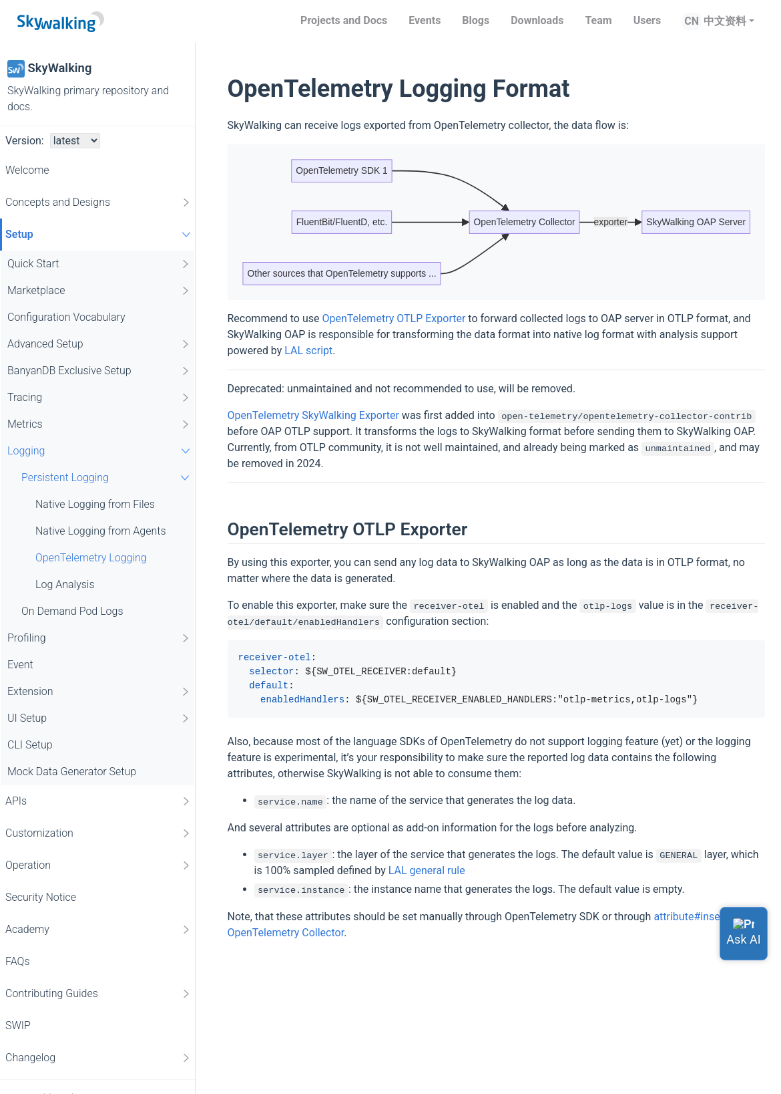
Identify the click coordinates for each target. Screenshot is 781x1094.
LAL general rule (426, 870)
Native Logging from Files (95, 504)
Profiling (99, 638)
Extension (99, 692)
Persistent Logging (107, 477)
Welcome (27, 170)
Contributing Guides (98, 994)
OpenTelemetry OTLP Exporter (393, 318)
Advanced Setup (99, 344)
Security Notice (40, 897)
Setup (99, 234)
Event (20, 664)
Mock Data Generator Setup (71, 771)
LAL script (308, 350)
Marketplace (99, 291)
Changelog (98, 1058)
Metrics (99, 424)
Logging (100, 450)
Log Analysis (65, 584)
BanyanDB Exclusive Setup (99, 371)
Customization (98, 833)
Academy (98, 930)
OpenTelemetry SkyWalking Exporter (313, 415)
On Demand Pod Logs (72, 611)
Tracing (99, 398)
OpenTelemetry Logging (91, 557)
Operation (98, 865)
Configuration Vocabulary (66, 317)
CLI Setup (30, 744)
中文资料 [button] (725, 21)
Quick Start (99, 264)
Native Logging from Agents (100, 531)
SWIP (18, 1025)
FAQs (17, 961)
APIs (98, 801)
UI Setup (99, 718)
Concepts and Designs (98, 202)
